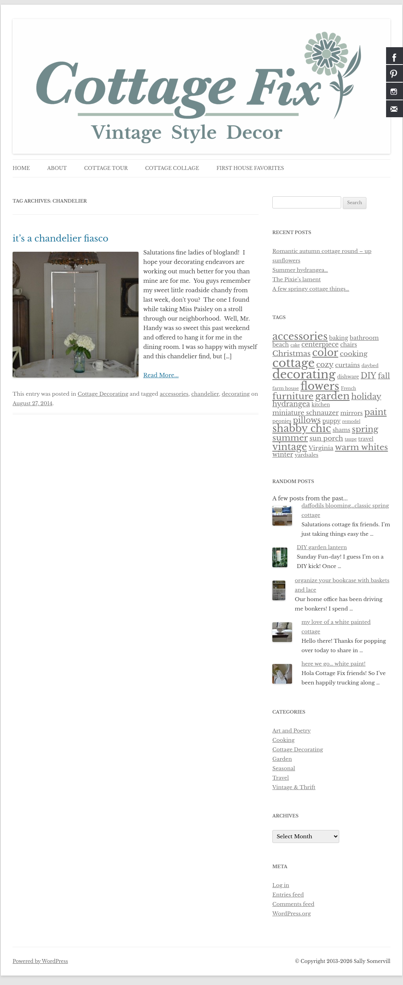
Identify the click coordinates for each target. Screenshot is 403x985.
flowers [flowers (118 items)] (319, 386)
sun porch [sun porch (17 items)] (326, 438)
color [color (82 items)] (325, 353)
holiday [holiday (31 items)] (366, 396)
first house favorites (250, 168)
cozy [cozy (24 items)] (325, 364)
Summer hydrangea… (300, 270)
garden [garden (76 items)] (332, 396)
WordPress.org (291, 913)
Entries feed (288, 894)
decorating (236, 394)
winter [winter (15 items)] (282, 454)
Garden (282, 759)
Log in (280, 885)
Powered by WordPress (40, 961)
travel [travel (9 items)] (365, 438)
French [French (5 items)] (348, 388)
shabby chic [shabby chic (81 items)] (301, 428)
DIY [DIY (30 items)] (368, 375)
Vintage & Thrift (294, 787)
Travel (280, 778)
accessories (174, 394)
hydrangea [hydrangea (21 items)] (291, 404)
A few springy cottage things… (310, 289)
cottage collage (172, 168)
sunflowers (286, 260)
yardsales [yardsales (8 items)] (306, 455)
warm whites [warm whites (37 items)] (361, 447)
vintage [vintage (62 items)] (289, 446)
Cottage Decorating (103, 394)
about (57, 168)
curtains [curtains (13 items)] (347, 365)
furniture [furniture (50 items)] (293, 396)
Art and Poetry (291, 730)
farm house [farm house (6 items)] (285, 388)
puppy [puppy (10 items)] (331, 420)
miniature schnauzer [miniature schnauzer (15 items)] (305, 413)
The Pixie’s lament (296, 279)
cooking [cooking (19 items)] (353, 353)
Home (21, 168)
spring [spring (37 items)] (365, 429)
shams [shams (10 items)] (341, 429)
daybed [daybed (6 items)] (369, 365)
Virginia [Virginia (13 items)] (321, 448)
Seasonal (283, 768)
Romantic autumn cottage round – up (322, 251)
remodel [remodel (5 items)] (351, 421)
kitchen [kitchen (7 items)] (321, 405)
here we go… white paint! (333, 663)
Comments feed (293, 904)
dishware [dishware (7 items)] (348, 377)
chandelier (205, 394)
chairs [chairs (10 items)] (348, 344)
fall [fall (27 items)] (384, 375)
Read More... (161, 375)
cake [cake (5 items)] (295, 345)
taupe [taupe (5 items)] (351, 439)
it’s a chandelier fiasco (61, 238)
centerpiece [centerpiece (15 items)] (320, 344)
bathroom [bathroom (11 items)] (364, 337)
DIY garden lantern (322, 547)
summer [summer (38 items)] (290, 438)
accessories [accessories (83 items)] (299, 336)
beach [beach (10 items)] (280, 344)
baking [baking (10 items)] (338, 337)
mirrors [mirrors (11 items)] (351, 413)
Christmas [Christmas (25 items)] (291, 353)
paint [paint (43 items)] (375, 412)
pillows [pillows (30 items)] (307, 420)
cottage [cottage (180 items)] (293, 363)
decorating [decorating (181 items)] (304, 374)
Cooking (283, 740)
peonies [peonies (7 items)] (281, 421)
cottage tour (106, 168)
